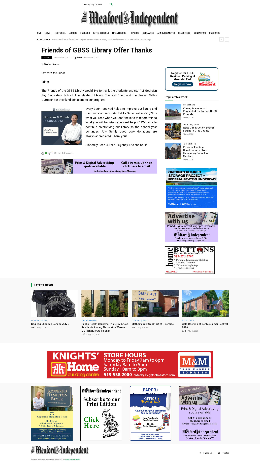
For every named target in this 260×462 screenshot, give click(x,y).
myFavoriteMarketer (72, 460)
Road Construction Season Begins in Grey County (197, 129)
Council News (189, 105)
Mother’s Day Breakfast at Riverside (154, 323)
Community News (191, 124)
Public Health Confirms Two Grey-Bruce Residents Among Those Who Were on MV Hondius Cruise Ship (101, 39)
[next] (227, 39)
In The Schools (189, 144)
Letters (46, 57)
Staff (33, 327)
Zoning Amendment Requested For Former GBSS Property (200, 109)
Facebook (208, 453)
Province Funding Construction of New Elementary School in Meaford (200, 150)
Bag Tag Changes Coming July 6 (51, 323)
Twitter (225, 453)
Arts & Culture (188, 320)
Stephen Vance (51, 64)
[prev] (221, 39)
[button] (111, 5)
